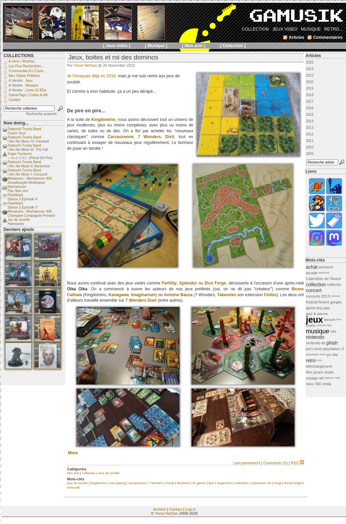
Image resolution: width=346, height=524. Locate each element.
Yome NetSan (85, 65)
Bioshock (183, 483)
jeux (314, 319)
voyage (312, 378)
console (335, 296)
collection (316, 284)
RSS (297, 463)
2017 (309, 101)
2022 (309, 75)
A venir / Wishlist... (23, 61)
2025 (309, 62)
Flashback (15, 195)
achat (312, 267)
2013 (309, 128)
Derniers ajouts (18, 229)
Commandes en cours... (27, 71)
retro (311, 360)
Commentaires (328, 37)
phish (332, 343)
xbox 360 (313, 384)
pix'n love (314, 349)
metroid (321, 325)
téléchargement (319, 366)
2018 (309, 95)
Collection (88, 473)
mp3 (329, 325)
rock (319, 360)
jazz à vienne (317, 314)
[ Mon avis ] (193, 45)
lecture (329, 319)
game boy (314, 308)
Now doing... (15, 123)
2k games (199, 483)
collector (334, 284)
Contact (175, 509)
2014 (309, 121)
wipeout (329, 377)
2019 (309, 88)
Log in (190, 509)
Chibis (270, 294)
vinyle (329, 372)
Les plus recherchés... (26, 66)
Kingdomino (103, 119)
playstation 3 (333, 349)
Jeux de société (108, 473)
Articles (313, 55)
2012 (309, 134)
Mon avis (73, 473)
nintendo (315, 337)
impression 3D (261, 483)
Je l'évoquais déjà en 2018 (91, 76)
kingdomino (98, 483)
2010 (309, 147)
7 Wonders (155, 483)
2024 (309, 69)
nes (333, 331)
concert (314, 290)
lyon (211, 483)
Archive (159, 509)
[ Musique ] (156, 45)
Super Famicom (20, 154)
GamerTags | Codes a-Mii (28, 95)
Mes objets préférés (24, 76)
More (73, 452)
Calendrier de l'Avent (323, 279)
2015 (309, 114)
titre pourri (314, 372)
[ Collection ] (233, 45)
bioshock (324, 272)
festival (312, 302)
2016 (309, 108)
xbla (337, 377)
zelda (326, 384)
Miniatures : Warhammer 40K (30, 178)
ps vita (332, 355)
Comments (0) (275, 463)
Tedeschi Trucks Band (24, 129)
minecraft (73, 487)
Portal (170, 483)
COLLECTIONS (18, 55)
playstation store (316, 354)
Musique (31, 85)
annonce (326, 267)
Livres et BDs (35, 90)
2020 (309, 82)
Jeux (29, 80)
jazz (326, 308)
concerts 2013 (318, 296)
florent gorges (330, 302)
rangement (224, 483)
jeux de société (77, 483)
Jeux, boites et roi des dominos (113, 57)
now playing (117, 483)
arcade (312, 273)
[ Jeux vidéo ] (116, 45)
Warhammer (17, 187)
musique (317, 331)
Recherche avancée (41, 114)
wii (321, 378)
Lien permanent (246, 463)
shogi (277, 483)
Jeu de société (19, 220)
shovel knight (293, 483)
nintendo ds (315, 343)
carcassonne (137, 483)
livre (339, 319)
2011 (309, 141)
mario (310, 325)
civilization (241, 483)
